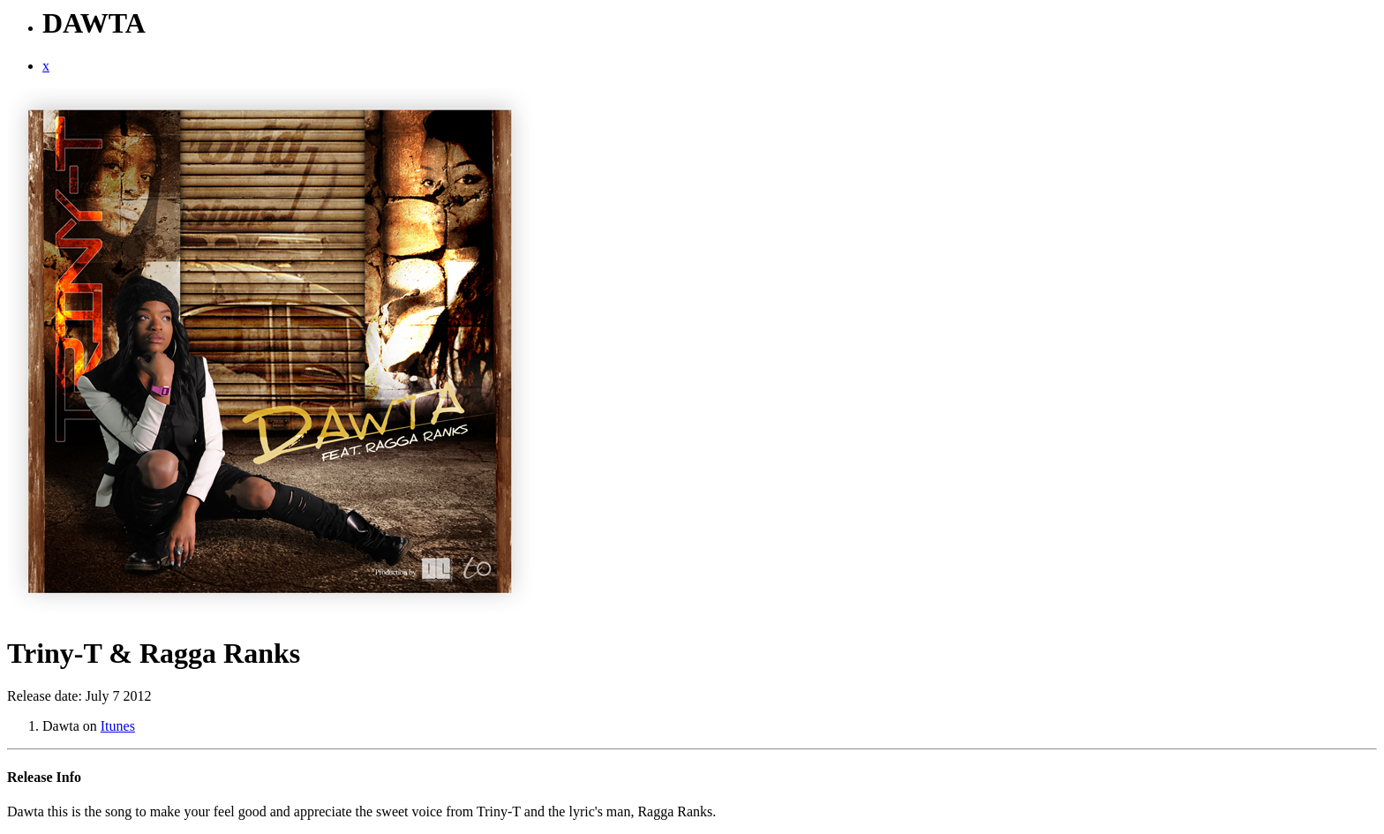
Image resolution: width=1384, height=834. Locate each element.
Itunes (118, 725)
